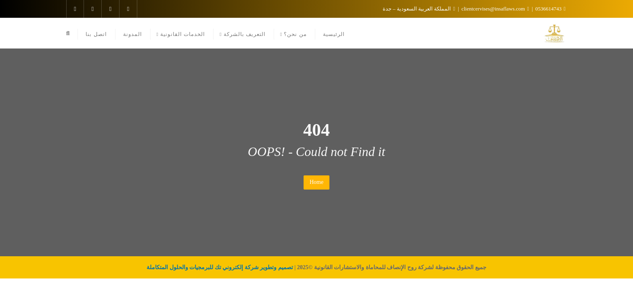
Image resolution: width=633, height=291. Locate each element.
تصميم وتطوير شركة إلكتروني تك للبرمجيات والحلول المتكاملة (220, 267)
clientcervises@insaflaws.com (494, 9)
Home (316, 182)
